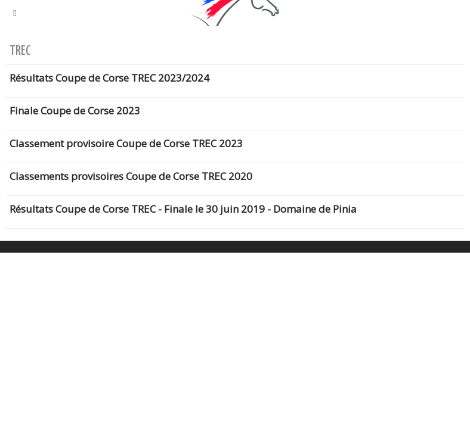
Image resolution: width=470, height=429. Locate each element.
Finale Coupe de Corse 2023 (75, 110)
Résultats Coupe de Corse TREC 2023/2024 (109, 78)
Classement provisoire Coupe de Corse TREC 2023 (126, 143)
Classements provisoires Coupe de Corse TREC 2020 (131, 176)
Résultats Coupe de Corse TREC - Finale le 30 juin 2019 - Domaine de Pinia (183, 209)
